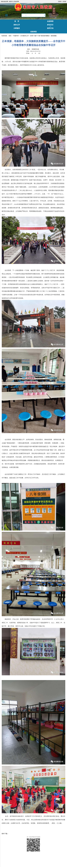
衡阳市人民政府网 (14, 1)
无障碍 (60, 1)
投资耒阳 (33, 32)
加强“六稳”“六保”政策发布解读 (39, 35)
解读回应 (50, 25)
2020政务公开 (24, 35)
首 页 (16, 21)
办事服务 (17, 28)
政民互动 (50, 28)
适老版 (64, 1)
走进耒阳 (50, 21)
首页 (10, 35)
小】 (39, 53)
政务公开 (17, 25)
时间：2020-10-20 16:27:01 (33, 51)
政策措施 (53, 35)
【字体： (33, 53)
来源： (33, 49)
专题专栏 (16, 35)
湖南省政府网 (4, 1)
